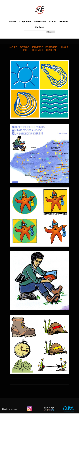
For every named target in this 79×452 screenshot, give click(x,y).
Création (63, 22)
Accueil (12, 22)
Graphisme (25, 22)
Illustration (40, 22)
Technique (38, 50)
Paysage (24, 47)
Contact (39, 27)
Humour (64, 47)
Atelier (52, 22)
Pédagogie (51, 47)
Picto (26, 50)
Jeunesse (37, 47)
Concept (51, 50)
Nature (13, 47)
